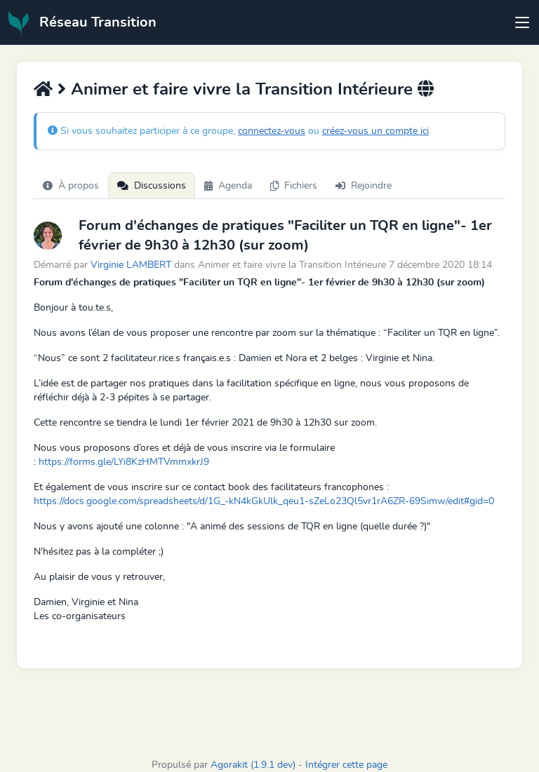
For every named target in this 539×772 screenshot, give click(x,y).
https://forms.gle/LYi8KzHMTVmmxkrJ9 (124, 462)
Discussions (151, 186)
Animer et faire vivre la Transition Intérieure (242, 89)
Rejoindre (363, 186)
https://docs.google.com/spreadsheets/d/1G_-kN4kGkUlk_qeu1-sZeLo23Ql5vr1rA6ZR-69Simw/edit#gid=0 (264, 501)
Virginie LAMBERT (131, 264)
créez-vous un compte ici (375, 131)
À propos (71, 186)
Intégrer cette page (346, 765)
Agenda (228, 186)
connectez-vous (271, 131)
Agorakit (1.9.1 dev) (253, 765)
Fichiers (293, 186)
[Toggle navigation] (522, 22)
